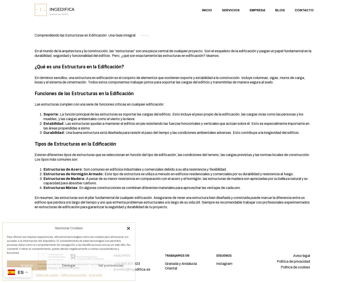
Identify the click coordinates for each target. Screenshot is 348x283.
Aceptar (27, 265)
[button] (128, 228)
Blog (280, 10)
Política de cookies (47, 275)
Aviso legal (95, 275)
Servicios (231, 10)
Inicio (207, 10)
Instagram (224, 264)
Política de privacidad (74, 275)
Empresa (257, 10)
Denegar (68, 265)
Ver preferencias (110, 265)
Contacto (304, 10)
